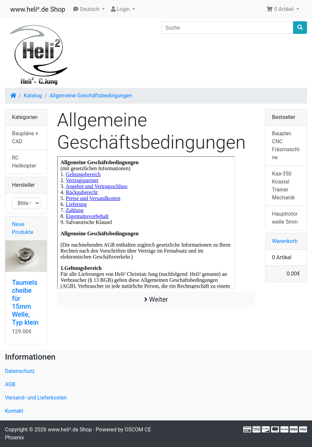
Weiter (156, 299)
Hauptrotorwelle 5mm (285, 218)
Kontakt (14, 411)
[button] (88, 9)
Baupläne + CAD (25, 137)
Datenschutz (20, 371)
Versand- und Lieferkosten (36, 397)
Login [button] (120, 9)
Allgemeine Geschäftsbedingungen (91, 95)
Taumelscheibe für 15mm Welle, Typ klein (25, 302)
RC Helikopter (24, 162)
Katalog (33, 95)
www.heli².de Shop (37, 9)
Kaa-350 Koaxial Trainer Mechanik (283, 185)
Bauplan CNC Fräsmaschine (286, 145)
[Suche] (227, 27)
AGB (10, 384)
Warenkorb (285, 241)
